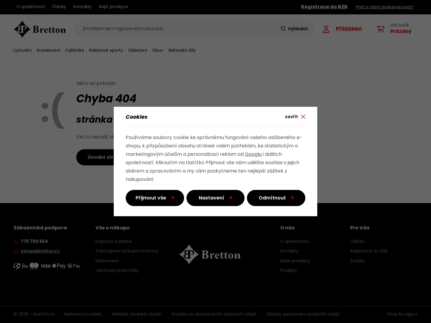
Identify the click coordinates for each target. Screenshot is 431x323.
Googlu (253, 154)
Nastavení (211, 198)
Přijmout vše (151, 198)
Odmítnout (272, 198)
